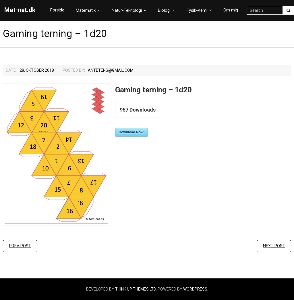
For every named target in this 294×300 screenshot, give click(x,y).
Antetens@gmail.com (111, 70)
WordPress (195, 289)
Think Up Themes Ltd (135, 289)
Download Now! (131, 132)
